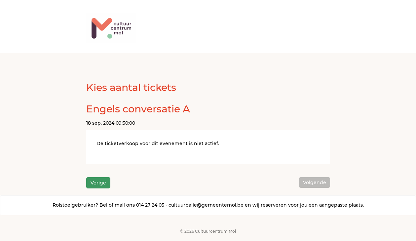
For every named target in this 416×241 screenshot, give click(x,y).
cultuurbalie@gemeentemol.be (206, 205)
